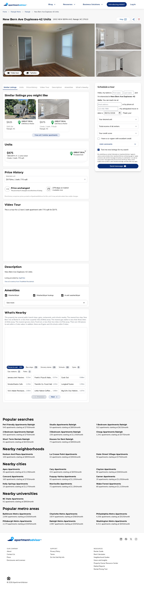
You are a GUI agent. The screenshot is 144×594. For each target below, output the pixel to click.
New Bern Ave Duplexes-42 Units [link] (46, 12)
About (9, 551)
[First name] (117, 93)
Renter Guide (98, 551)
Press (9, 557)
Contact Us (11, 554)
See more (46, 302)
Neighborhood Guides (101, 557)
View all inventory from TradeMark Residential (19, 281)
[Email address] (109, 104)
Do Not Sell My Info (57, 557)
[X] (131, 539)
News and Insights (100, 560)
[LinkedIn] (121, 539)
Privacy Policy (55, 551)
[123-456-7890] (108, 109)
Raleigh (27, 12)
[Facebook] (126, 539)
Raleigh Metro (16, 12)
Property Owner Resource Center (106, 563)
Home (5, 12)
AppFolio (22, 278)
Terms (52, 554)
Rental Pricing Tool (100, 569)
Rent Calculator (99, 554)
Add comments (117, 144)
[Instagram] (136, 539)
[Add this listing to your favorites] (139, 19)
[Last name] (129, 93)
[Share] (133, 19)
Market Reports (99, 566)
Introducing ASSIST (117, 4)
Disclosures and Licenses (16, 560)
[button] (49, 50)
